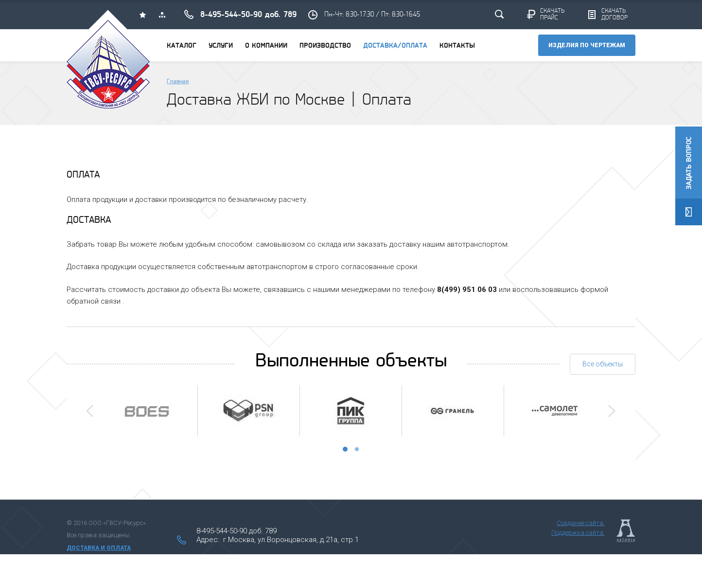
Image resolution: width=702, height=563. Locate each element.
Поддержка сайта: (578, 532)
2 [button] (357, 449)
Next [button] (611, 411)
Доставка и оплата (99, 548)
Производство (325, 46)
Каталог (181, 46)
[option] (146, 410)
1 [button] (345, 449)
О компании (266, 46)
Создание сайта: (581, 523)
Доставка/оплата (395, 46)
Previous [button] (89, 411)
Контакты (457, 46)
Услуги (221, 46)
